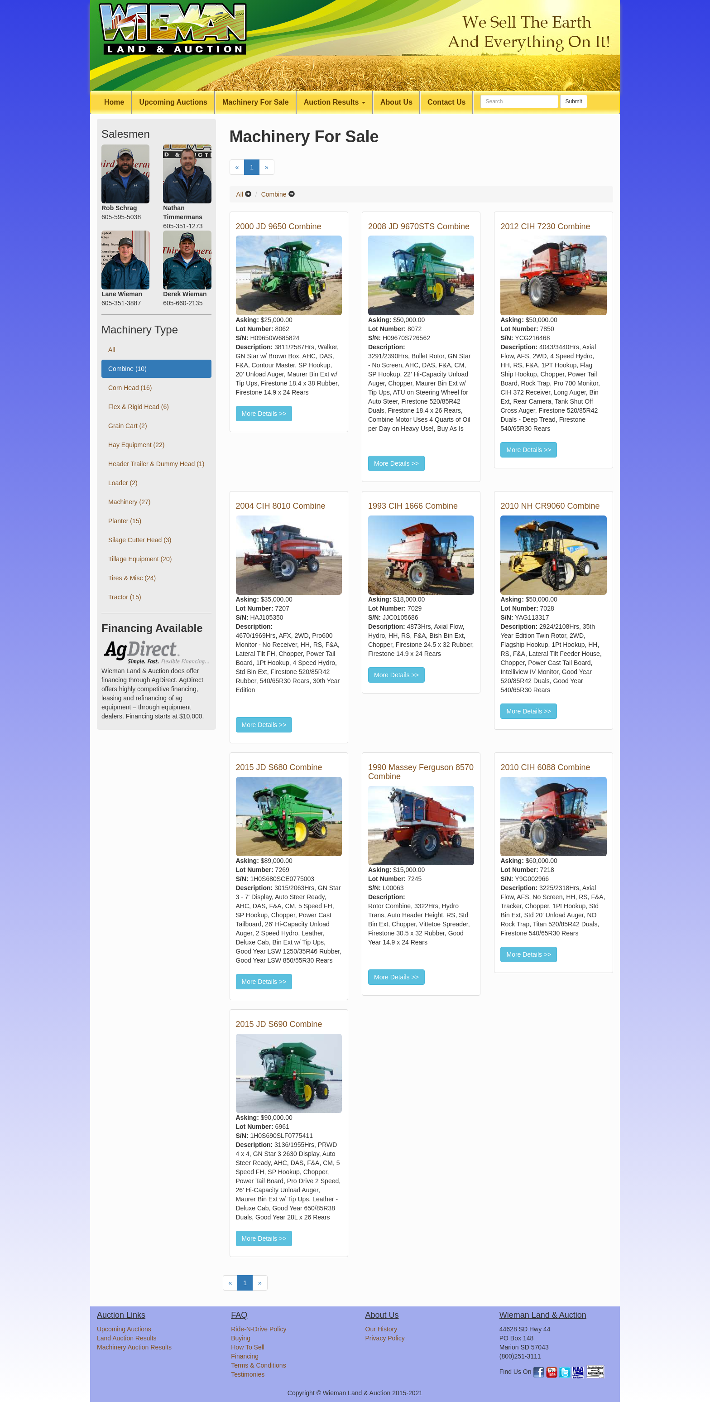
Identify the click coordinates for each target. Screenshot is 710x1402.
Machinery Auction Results (134, 1347)
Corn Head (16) (130, 387)
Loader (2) (123, 483)
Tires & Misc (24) (132, 578)
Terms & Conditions (258, 1365)
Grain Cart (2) (127, 425)
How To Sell (247, 1347)
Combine (274, 194)
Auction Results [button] (334, 102)
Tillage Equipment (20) (140, 559)
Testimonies (247, 1374)
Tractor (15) (124, 597)
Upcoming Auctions (173, 102)
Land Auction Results (127, 1338)
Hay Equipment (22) (136, 444)
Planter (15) (124, 521)
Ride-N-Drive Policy (258, 1329)
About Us (396, 102)
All (240, 194)
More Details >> (264, 413)
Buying (240, 1338)
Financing (245, 1356)
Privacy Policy (385, 1338)
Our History (381, 1329)
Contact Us (446, 102)
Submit (573, 101)
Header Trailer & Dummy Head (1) (156, 463)
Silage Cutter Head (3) (139, 540)
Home (114, 102)
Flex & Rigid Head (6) (138, 406)
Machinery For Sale (255, 102)
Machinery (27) (129, 502)
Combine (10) (127, 368)
